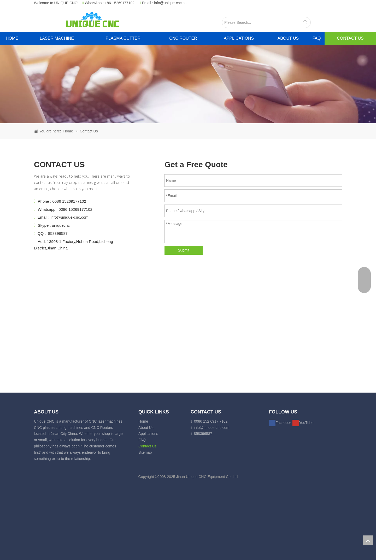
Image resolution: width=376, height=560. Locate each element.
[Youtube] (302, 423)
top (368, 540)
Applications (148, 433)
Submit (183, 250)
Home (143, 421)
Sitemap (145, 452)
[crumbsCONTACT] (188, 84)
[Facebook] (280, 423)
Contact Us (147, 446)
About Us (146, 427)
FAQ (142, 440)
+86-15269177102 (119, 3)
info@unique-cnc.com (172, 3)
